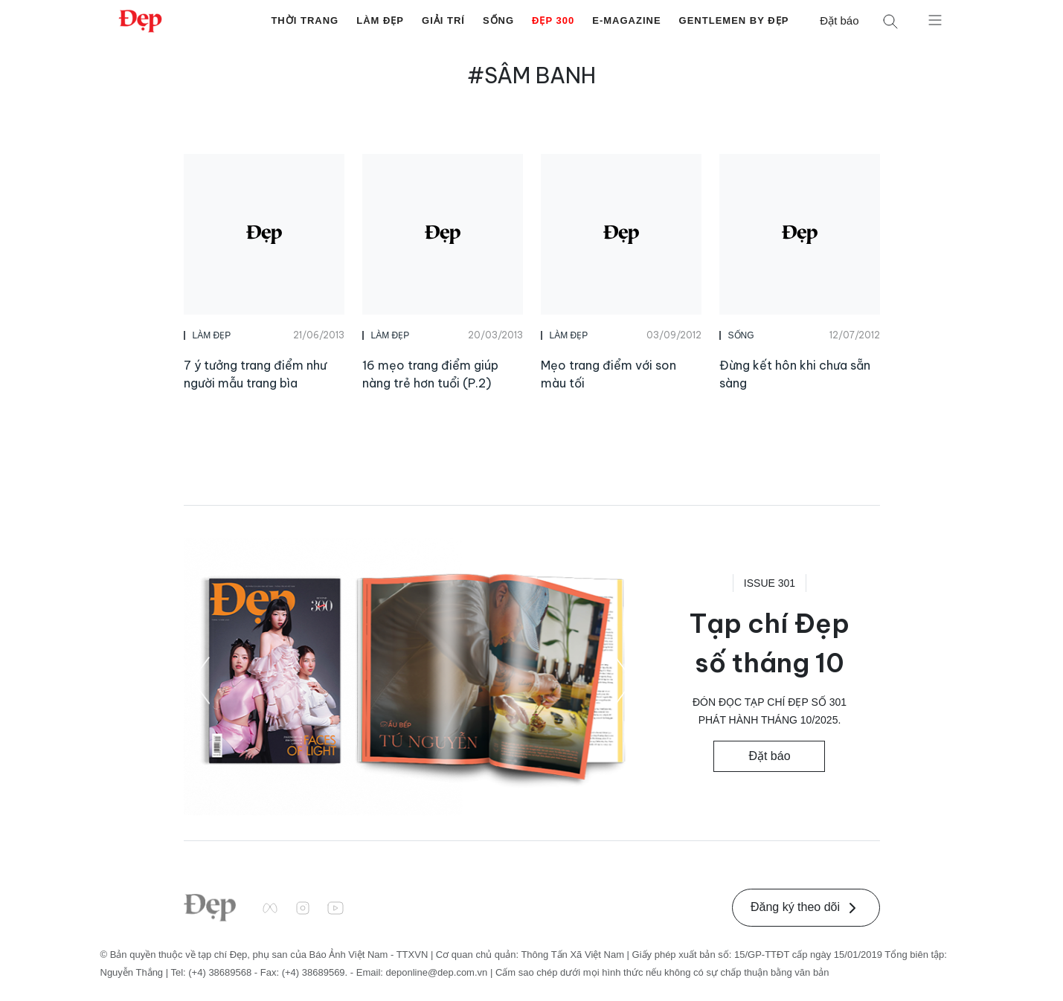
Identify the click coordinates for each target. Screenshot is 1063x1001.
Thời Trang (304, 20)
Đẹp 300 (553, 20)
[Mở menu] (935, 19)
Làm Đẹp (380, 20)
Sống (498, 20)
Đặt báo (839, 20)
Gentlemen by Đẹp (734, 20)
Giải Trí (443, 20)
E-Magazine (626, 20)
